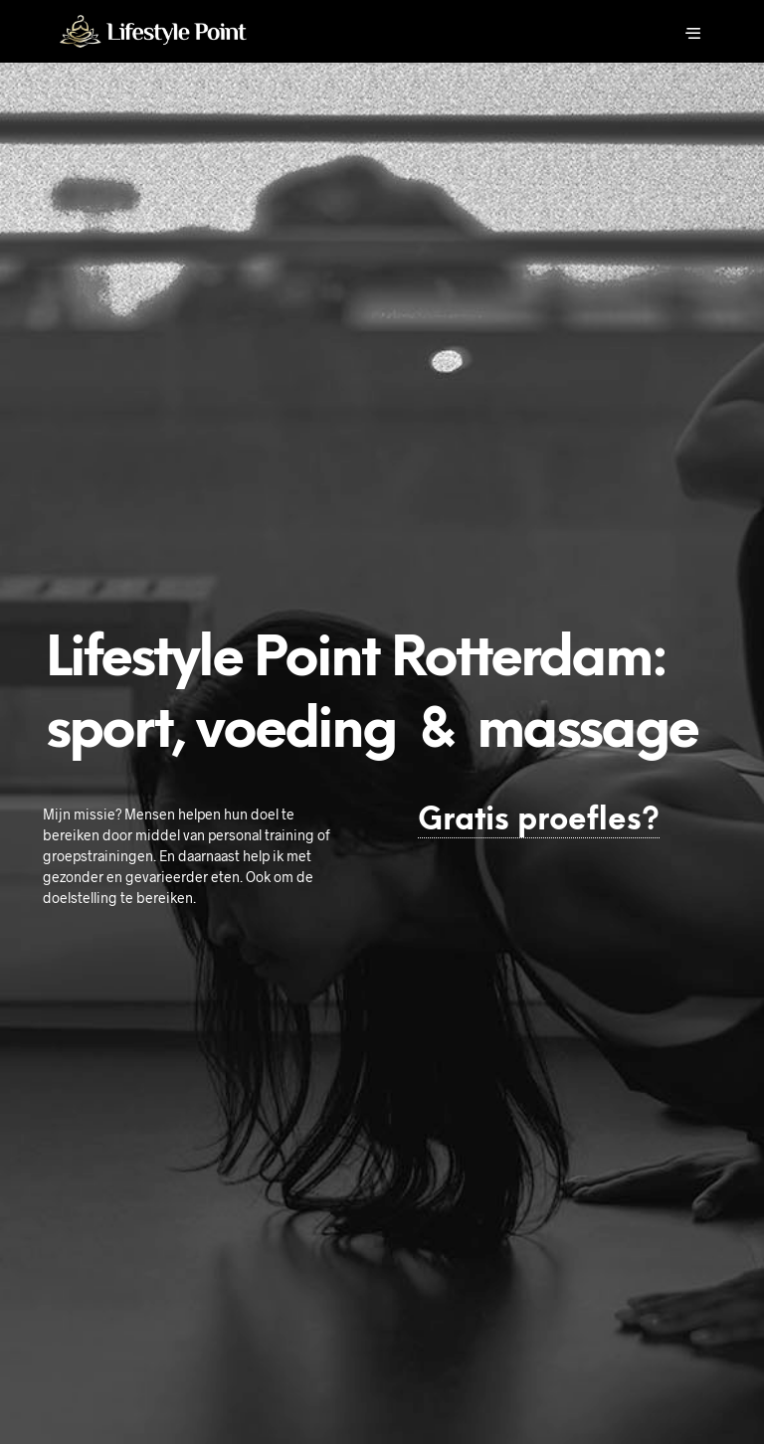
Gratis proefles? (539, 821)
